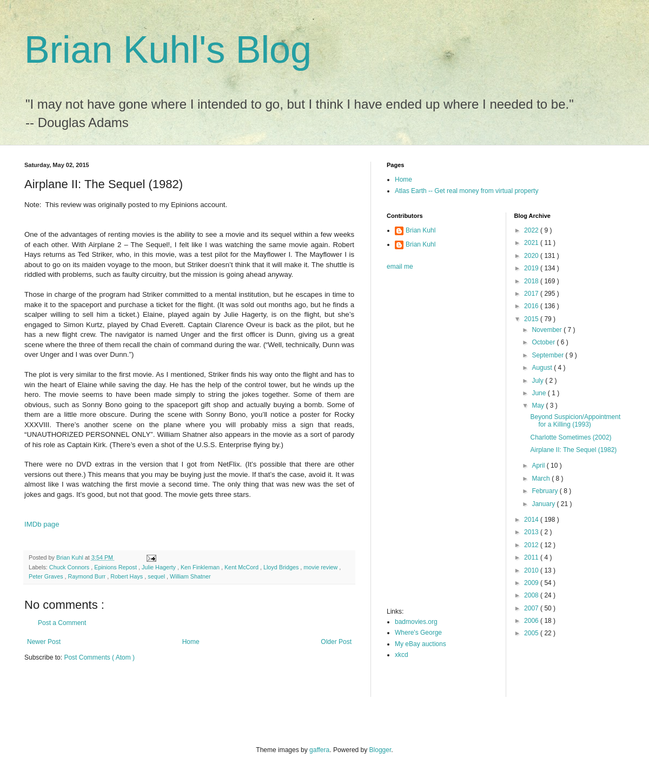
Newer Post (44, 642)
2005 (532, 633)
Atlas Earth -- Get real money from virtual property (466, 191)
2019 (532, 268)
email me (400, 266)
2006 (532, 620)
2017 (532, 293)
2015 (532, 319)
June (539, 393)
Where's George (418, 632)
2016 (532, 306)
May (539, 405)
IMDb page (41, 524)
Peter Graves (47, 576)
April (539, 465)
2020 (532, 256)
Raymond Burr (88, 576)
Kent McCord (242, 567)
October (544, 342)
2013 (532, 532)
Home (191, 642)
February (545, 491)
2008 (532, 595)
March (542, 478)
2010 (532, 570)
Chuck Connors (70, 567)
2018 (532, 281)
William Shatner (190, 576)
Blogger (380, 750)
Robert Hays (127, 576)
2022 (532, 230)
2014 (532, 519)
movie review (321, 567)
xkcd (401, 655)
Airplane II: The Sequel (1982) (573, 450)
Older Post (336, 642)
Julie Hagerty (159, 567)
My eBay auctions (420, 644)
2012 (532, 545)
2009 (532, 583)
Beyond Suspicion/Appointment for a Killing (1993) (575, 420)
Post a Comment (62, 623)
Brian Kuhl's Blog (168, 50)
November (548, 330)
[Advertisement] (430, 442)
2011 (532, 557)
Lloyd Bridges (281, 567)
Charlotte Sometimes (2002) (570, 437)
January (544, 504)
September (548, 355)
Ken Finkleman (201, 567)
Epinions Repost (116, 567)
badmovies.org (416, 622)
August (543, 367)
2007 (532, 608)
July (538, 380)
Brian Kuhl (420, 230)
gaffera (319, 750)
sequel (157, 576)
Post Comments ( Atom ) (99, 657)
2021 (532, 243)
